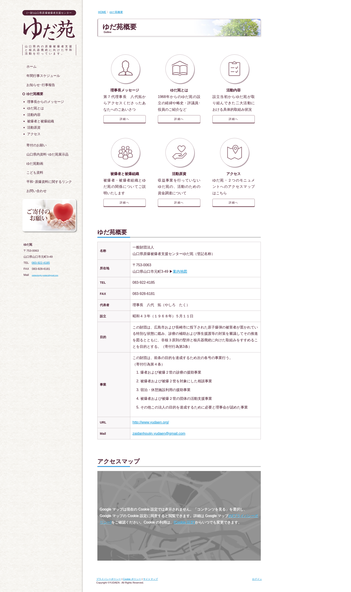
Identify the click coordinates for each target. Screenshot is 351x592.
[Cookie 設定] (184, 522)
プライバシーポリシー (108, 579)
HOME (102, 12)
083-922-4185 (41, 262)
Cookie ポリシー (132, 579)
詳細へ (124, 119)
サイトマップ (150, 579)
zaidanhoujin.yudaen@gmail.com (159, 433)
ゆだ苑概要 (116, 12)
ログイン (257, 579)
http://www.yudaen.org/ (151, 422)
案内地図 (180, 271)
